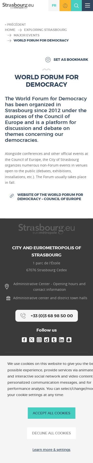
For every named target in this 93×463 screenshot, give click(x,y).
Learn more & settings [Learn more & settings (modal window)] (51, 450)
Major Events (26, 35)
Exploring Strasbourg (45, 30)
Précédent (16, 24)
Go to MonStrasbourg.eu (65, 5)
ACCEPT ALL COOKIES (51, 413)
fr (54, 5)
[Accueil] (17, 5)
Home (10, 30)
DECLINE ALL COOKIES (51, 433)
